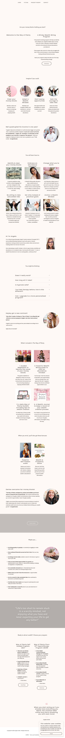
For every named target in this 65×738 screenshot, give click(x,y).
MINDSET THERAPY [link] (35, 2)
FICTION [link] (26, 2)
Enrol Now (23, 685)
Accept (51, 735)
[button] (23, 680)
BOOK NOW (32, 523)
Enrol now (46, 63)
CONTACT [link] (45, 2)
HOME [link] (19, 2)
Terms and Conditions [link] (34, 735)
